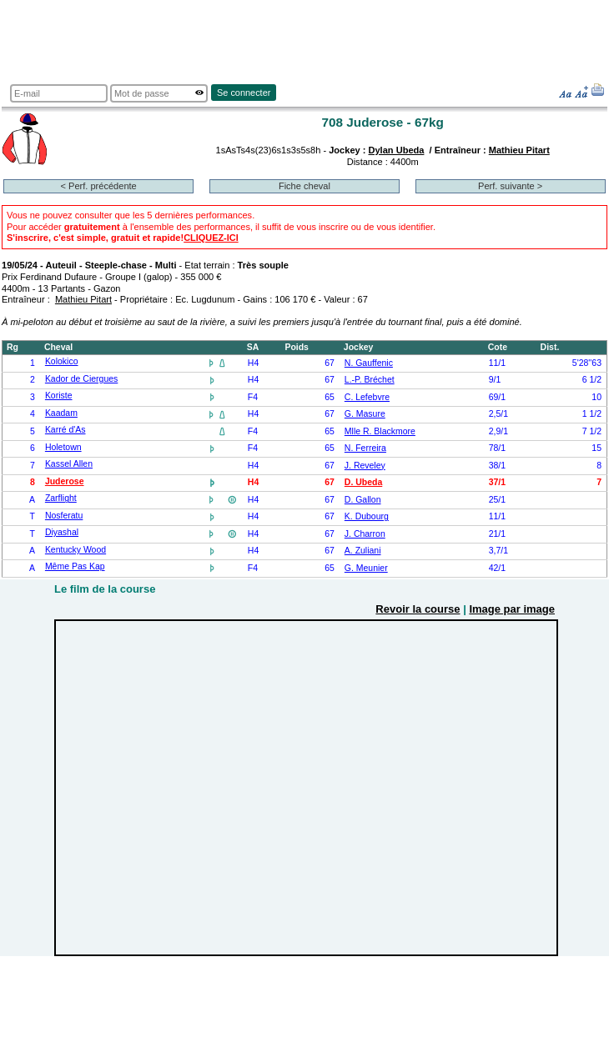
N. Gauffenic (369, 363)
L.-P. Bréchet (370, 379)
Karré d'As (65, 429)
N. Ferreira (365, 448)
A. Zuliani (363, 550)
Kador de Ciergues (81, 378)
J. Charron (365, 534)
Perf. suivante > (510, 186)
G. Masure (365, 413)
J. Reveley (365, 465)
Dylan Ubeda (397, 150)
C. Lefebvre (367, 397)
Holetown (63, 447)
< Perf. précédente (99, 186)
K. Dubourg (367, 516)
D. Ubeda (363, 482)
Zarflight (61, 498)
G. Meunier (366, 568)
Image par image (512, 609)
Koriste (59, 395)
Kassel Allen (69, 463)
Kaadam (61, 413)
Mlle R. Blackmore (380, 431)
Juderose (64, 481)
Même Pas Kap (75, 566)
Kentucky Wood (75, 549)
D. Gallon (363, 499)
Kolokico (61, 361)
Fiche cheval (304, 186)
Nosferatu (64, 515)
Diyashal (61, 532)
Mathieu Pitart (519, 150)
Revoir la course (417, 609)
